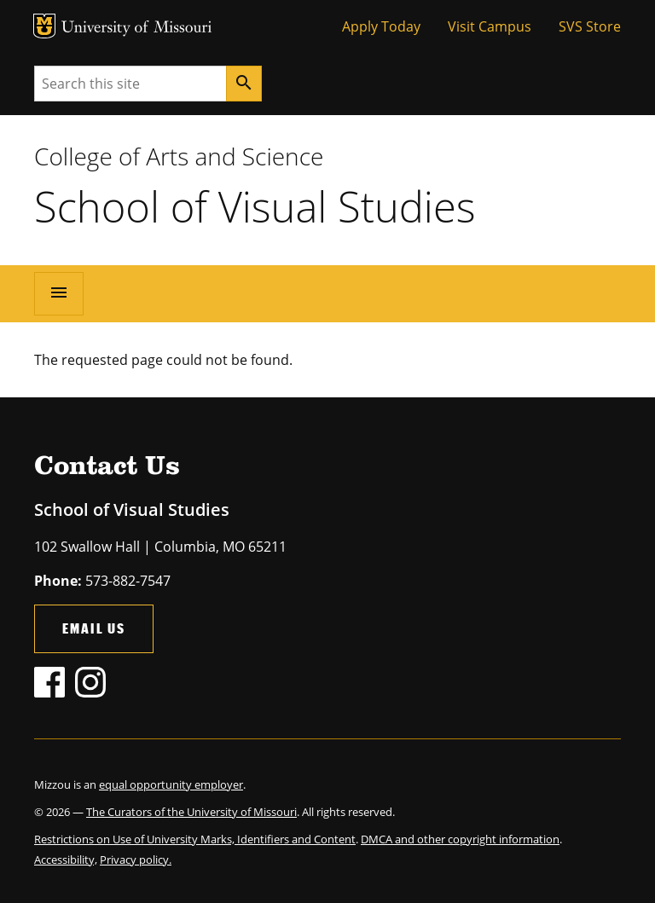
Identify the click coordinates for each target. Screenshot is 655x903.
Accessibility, (65, 859)
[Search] (244, 83)
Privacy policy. (135, 859)
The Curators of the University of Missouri (191, 811)
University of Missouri (136, 29)
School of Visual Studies (254, 206)
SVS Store (590, 26)
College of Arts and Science (178, 156)
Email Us (93, 628)
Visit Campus (489, 26)
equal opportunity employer (171, 784)
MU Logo (44, 26)
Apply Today (381, 26)
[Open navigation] (59, 293)
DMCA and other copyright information (460, 839)
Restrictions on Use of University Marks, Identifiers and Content (195, 839)
